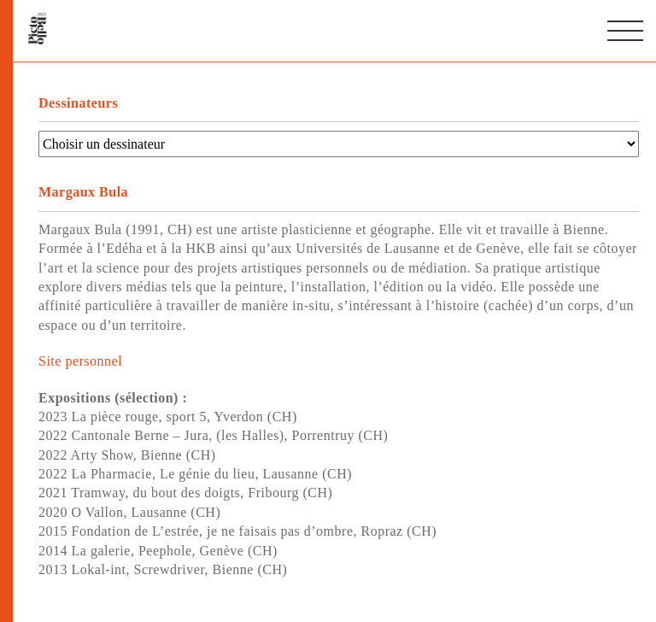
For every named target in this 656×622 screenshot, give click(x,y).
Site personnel (80, 361)
